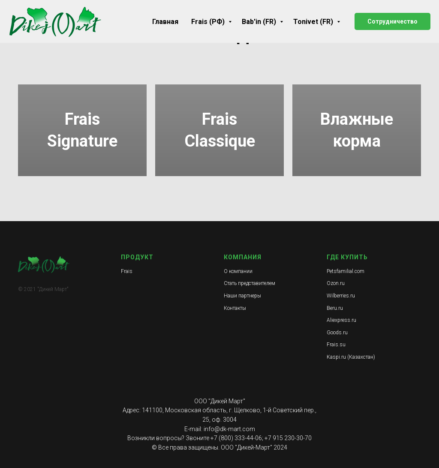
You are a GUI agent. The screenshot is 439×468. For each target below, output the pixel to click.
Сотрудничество (392, 21)
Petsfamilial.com (345, 271)
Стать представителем (249, 283)
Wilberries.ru (341, 296)
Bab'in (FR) (260, 22)
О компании (238, 271)
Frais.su (336, 345)
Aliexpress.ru (341, 320)
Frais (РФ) (208, 22)
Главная (165, 22)
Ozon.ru (336, 283)
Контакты (235, 308)
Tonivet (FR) (314, 22)
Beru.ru (335, 308)
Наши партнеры (242, 296)
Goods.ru (337, 333)
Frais (126, 271)
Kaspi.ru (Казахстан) (351, 357)
